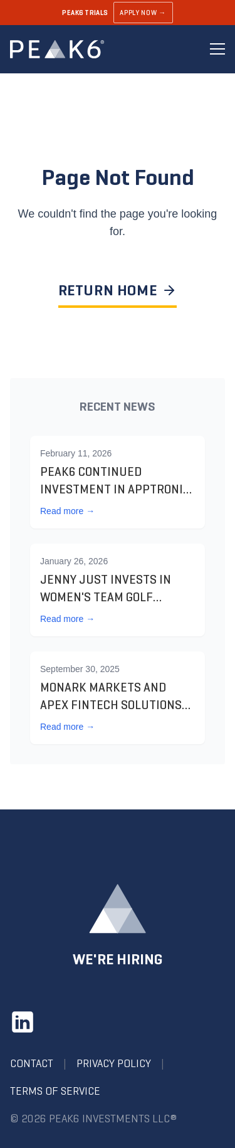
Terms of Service (55, 1091)
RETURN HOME (117, 290)
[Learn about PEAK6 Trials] (117, 12)
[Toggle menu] (217, 49)
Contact (31, 1063)
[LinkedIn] (22, 1022)
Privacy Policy (113, 1063)
